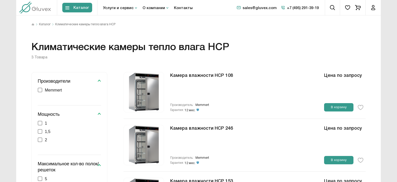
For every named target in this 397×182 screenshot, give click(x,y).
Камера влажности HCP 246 (201, 127)
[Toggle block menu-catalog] (77, 8)
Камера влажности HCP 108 (201, 75)
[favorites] (348, 8)
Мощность (49, 114)
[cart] (358, 8)
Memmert (202, 105)
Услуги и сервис (118, 7)
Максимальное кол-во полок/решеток (68, 166)
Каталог (45, 24)
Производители (54, 81)
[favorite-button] (360, 107)
